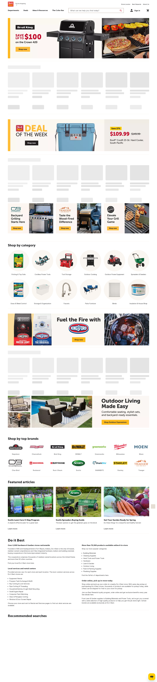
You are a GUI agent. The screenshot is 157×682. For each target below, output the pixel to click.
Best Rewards (136, 4)
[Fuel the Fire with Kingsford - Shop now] (78, 329)
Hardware (86, 561)
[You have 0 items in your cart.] (147, 10)
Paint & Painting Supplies (92, 569)
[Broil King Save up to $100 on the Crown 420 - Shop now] (78, 38)
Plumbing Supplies (89, 571)
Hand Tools (87, 558)
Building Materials (89, 553)
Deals (25, 10)
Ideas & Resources (40, 10)
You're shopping (20, 3)
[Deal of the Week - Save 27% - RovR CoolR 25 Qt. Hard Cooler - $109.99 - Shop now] (78, 135)
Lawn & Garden (88, 563)
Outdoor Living (88, 566)
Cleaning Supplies (89, 556)
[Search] (121, 11)
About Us (146, 4)
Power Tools (99, 558)
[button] (136, 10)
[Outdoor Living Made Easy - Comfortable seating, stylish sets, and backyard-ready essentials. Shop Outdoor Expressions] (78, 412)
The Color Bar (58, 10)
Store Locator (125, 4)
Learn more (12, 529)
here (32, 563)
